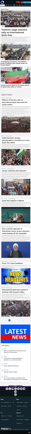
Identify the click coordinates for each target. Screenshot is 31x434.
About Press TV (20, 416)
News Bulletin (20, 402)
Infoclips (25, 406)
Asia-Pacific (4, 406)
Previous (6, 320)
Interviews (19, 406)
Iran (2, 402)
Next (19, 320)
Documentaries (4, 419)
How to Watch (20, 419)
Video (17, 399)
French (24, 2)
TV (1, 413)
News (2, 399)
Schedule (10, 416)
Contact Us (19, 423)
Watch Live (3, 416)
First (2, 320)
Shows (18, 409)
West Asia (6, 402)
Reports (26, 402)
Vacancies (26, 419)
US (10, 402)
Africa (9, 406)
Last (22, 320)
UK (13, 402)
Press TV (18, 413)
